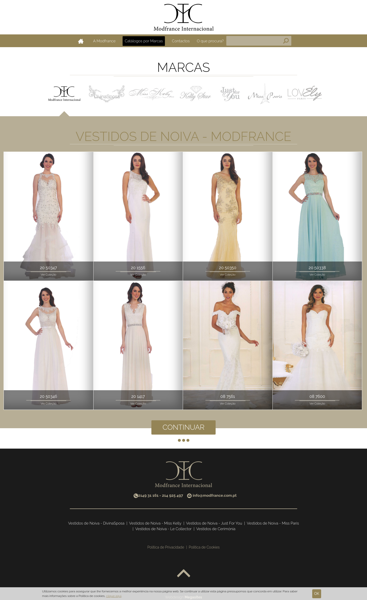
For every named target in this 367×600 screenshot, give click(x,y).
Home (81, 41)
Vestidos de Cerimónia (215, 529)
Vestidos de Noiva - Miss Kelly (155, 523)
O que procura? (210, 41)
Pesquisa (286, 41)
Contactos (181, 41)
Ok (316, 594)
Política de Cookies (204, 547)
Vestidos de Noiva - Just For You (214, 523)
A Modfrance (104, 41)
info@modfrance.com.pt (215, 495)
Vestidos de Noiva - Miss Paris (273, 523)
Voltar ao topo (183, 573)
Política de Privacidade (165, 547)
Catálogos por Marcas (144, 41)
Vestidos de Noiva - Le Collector (163, 529)
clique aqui (113, 596)
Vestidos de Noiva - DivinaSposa (96, 523)
